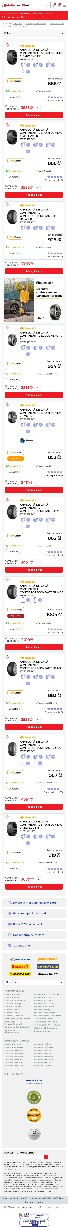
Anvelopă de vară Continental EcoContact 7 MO (41, 335)
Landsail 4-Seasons (13, 1016)
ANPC (24, 1198)
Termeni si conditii (34, 1202)
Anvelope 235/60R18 (14, 1059)
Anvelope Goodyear (13, 1003)
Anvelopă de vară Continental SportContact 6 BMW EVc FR (42, 53)
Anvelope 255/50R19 (43, 1056)
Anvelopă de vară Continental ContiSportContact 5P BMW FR (38, 214)
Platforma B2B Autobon (45, 1028)
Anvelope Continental (14, 1000)
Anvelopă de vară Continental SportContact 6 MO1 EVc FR (42, 824)
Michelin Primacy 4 (43, 1010)
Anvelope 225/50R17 (43, 1047)
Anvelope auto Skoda (44, 1003)
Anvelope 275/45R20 (43, 1063)
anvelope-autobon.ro (22, 1207)
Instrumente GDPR (41, 1198)
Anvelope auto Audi (43, 997)
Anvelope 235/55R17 (43, 1050)
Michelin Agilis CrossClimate (47, 1016)
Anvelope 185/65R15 (13, 1053)
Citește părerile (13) (53, 792)
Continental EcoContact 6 (16, 1027)
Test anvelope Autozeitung (47, 1025)
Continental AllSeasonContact (12, 1031)
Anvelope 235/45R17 (43, 1044)
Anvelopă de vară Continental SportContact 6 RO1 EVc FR (42, 133)
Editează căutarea (10, 17)
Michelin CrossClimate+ (45, 1013)
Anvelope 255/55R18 (13, 1056)
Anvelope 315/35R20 (43, 1066)
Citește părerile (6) (53, 475)
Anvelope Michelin (13, 994)
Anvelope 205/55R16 (13, 1044)
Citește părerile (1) (54, 100)
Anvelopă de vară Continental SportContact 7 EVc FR (42, 413)
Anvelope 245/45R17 (43, 1053)
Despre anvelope (42, 1031)
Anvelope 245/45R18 (13, 1063)
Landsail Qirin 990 (13, 1006)
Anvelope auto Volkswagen (47, 994)
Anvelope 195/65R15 (13, 1050)
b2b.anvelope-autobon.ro (51, 1207)
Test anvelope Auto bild (45, 1022)
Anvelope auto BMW (43, 1000)
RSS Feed (59, 1198)
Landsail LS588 (11, 1010)
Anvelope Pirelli (11, 997)
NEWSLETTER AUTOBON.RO (19, 1152)
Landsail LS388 (11, 1013)
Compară (14, 97)
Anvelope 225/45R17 (13, 1047)
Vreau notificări (10, 1198)
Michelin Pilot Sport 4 (44, 1006)
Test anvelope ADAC (43, 1019)
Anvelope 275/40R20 (44, 1059)
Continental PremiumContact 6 (13, 1023)
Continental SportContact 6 (17, 1019)
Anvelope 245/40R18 (13, 1066)
